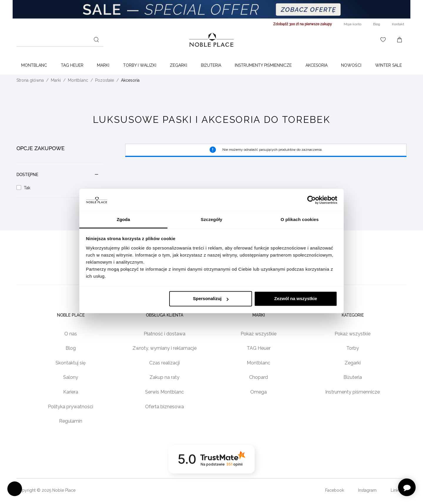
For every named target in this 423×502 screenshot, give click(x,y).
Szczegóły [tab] (211, 219)
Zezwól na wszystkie (295, 298)
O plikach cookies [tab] (299, 219)
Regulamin (70, 421)
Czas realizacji (164, 363)
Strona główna (30, 80)
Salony (70, 377)
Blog (71, 348)
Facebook (334, 490)
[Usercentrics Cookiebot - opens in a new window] (311, 200)
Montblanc (34, 65)
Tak (27, 187)
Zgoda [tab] (123, 219)
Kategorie (353, 315)
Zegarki (178, 65)
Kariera (70, 392)
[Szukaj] (96, 39)
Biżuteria (211, 65)
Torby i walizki (139, 65)
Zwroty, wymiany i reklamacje (164, 348)
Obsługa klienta (164, 315)
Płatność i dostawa (164, 334)
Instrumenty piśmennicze (352, 392)
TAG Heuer (72, 65)
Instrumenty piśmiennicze (263, 65)
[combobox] (59, 40)
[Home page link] (211, 40)
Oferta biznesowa (164, 406)
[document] (59, 169)
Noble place (70, 315)
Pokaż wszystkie (258, 334)
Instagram (367, 490)
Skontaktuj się (70, 363)
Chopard (258, 377)
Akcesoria (317, 65)
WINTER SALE (388, 65)
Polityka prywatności (70, 406)
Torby (352, 348)
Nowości (351, 65)
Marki (103, 65)
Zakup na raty (164, 377)
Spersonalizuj (211, 298)
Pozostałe (104, 80)
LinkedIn (399, 490)
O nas (70, 334)
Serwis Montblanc (164, 392)
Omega (258, 392)
